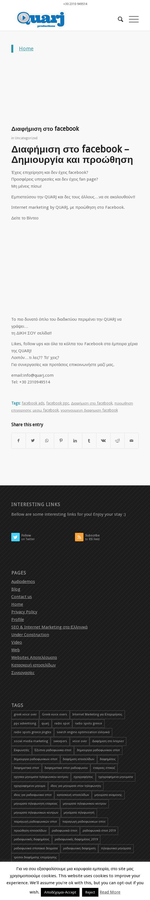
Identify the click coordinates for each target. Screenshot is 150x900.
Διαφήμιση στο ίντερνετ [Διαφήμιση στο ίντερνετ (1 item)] (108, 741)
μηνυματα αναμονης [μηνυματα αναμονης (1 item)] (108, 795)
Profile (17, 619)
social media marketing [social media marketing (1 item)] (31, 741)
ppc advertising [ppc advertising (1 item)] (25, 723)
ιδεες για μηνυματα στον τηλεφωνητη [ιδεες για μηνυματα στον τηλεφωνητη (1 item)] (76, 786)
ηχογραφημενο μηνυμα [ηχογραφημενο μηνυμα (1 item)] (29, 786)
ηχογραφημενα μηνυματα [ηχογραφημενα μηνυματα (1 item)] (115, 777)
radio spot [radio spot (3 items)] (62, 723)
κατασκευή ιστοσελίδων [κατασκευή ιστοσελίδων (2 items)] (73, 795)
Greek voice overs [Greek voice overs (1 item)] (54, 714)
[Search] (117, 19)
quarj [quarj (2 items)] (45, 723)
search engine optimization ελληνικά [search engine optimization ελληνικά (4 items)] (83, 732)
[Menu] (131, 19)
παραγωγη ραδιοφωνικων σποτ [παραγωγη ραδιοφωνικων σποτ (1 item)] (83, 821)
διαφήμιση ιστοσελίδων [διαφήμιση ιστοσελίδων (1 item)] (78, 759)
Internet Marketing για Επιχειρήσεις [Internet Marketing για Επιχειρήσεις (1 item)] (97, 714)
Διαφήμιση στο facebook (91, 403)
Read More (110, 892)
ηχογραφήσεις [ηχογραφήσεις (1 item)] (83, 777)
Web (15, 649)
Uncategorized (26, 138)
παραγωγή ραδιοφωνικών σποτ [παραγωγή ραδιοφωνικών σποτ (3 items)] (35, 821)
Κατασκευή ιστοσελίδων (33, 665)
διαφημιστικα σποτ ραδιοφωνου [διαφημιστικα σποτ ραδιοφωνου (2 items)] (66, 768)
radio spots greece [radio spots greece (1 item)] (88, 723)
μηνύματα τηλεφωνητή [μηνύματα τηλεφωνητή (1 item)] (79, 812)
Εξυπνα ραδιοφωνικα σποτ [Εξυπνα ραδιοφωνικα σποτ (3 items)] (53, 750)
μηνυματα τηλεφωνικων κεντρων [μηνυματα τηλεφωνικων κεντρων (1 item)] (36, 812)
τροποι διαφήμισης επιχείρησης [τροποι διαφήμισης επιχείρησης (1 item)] (35, 857)
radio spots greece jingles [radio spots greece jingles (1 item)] (32, 732)
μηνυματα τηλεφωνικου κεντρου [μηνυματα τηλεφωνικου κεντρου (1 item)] (84, 803)
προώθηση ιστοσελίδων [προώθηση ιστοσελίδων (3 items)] (30, 830)
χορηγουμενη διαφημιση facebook (89, 410)
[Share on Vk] (103, 440)
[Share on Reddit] (117, 440)
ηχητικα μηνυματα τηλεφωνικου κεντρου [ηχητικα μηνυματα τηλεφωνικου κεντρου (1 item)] (41, 777)
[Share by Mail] (131, 440)
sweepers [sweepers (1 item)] (60, 741)
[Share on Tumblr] (89, 440)
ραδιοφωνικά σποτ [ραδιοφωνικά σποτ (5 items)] (64, 830)
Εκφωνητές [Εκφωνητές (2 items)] (21, 750)
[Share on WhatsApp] (47, 440)
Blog (15, 589)
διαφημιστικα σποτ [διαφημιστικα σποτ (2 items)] (26, 768)
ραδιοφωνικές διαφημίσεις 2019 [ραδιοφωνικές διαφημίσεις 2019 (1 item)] (76, 839)
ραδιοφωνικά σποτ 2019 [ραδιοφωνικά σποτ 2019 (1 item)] (99, 830)
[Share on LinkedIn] (75, 440)
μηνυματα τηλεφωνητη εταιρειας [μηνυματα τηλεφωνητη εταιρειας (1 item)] (36, 803)
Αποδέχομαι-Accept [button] (60, 892)
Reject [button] (90, 892)
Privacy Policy (24, 611)
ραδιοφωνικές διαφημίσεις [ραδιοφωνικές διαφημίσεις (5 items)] (31, 839)
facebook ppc (57, 403)
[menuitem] (117, 19)
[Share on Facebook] (19, 440)
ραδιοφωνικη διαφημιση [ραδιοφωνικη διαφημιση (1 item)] (79, 848)
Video (16, 642)
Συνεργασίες (23, 672)
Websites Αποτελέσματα (34, 657)
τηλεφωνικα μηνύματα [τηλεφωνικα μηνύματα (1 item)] (116, 848)
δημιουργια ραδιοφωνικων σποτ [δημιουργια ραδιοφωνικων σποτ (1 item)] (36, 759)
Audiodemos (23, 581)
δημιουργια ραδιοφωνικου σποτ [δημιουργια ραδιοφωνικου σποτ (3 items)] (98, 750)
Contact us (21, 596)
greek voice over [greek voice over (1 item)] (25, 714)
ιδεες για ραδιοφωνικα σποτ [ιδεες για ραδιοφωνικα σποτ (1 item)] (33, 795)
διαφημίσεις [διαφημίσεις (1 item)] (108, 759)
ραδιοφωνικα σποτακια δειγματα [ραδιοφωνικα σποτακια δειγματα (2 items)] (36, 848)
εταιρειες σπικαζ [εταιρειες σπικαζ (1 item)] (104, 768)
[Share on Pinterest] (61, 440)
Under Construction (30, 634)
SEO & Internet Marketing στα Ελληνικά (49, 627)
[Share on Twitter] (33, 440)
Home (26, 48)
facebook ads (33, 403)
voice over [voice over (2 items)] (79, 741)
